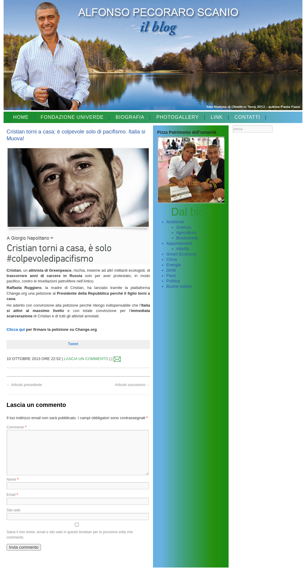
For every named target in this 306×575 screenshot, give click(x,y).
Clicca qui (16, 329)
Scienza (183, 227)
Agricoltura (186, 232)
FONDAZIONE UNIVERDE (72, 117)
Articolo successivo (132, 385)
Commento (17, 427)
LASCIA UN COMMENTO (86, 358)
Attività (182, 248)
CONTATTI (247, 117)
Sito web (13, 510)
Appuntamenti (179, 243)
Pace (171, 275)
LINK (217, 117)
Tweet (73, 344)
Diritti (171, 270)
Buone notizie (179, 286)
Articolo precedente (24, 385)
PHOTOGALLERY (177, 117)
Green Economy (181, 254)
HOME (21, 117)
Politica (173, 281)
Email (12, 495)
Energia (173, 264)
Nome (13, 479)
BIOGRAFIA (130, 117)
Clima (171, 259)
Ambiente (175, 221)
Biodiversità (187, 238)
